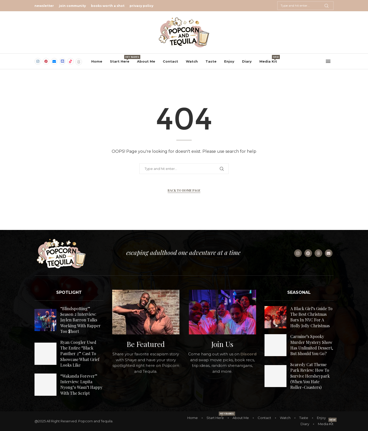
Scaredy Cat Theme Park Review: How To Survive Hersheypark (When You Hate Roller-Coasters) (310, 376)
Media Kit (268, 59)
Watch (192, 61)
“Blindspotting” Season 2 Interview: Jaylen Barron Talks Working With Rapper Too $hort (80, 320)
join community (72, 6)
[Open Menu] (328, 61)
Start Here (119, 59)
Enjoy (229, 61)
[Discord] (62, 61)
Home (96, 61)
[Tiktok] (70, 61)
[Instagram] (37, 61)
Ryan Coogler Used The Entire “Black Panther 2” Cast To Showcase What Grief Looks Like (79, 354)
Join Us (222, 344)
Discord (248, 354)
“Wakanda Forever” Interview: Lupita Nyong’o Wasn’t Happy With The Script (81, 384)
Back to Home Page (184, 190)
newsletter (44, 6)
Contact (170, 61)
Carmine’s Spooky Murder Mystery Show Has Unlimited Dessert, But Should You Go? (311, 345)
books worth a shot (107, 6)
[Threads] (78, 61)
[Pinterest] (46, 61)
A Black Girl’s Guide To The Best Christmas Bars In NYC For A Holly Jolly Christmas (311, 317)
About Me (146, 61)
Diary (247, 61)
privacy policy (141, 6)
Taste (210, 61)
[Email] (54, 61)
